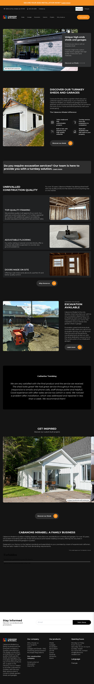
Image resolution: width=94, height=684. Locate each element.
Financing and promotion (36, 651)
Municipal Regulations (35, 653)
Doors (51, 659)
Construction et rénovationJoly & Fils (33, 664)
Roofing (52, 655)
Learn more (66, 3)
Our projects (32, 645)
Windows (52, 657)
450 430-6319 (33, 9)
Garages (29, 17)
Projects (52, 17)
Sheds (22, 17)
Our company (33, 640)
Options (45, 17)
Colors (51, 653)
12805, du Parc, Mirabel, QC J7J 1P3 (15, 9)
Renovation (53, 649)
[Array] (31, 326)
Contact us (42, 9)
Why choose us (61, 17)
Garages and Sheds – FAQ (36, 649)
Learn (29, 647)
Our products (55, 640)
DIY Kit (51, 651)
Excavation (37, 17)
